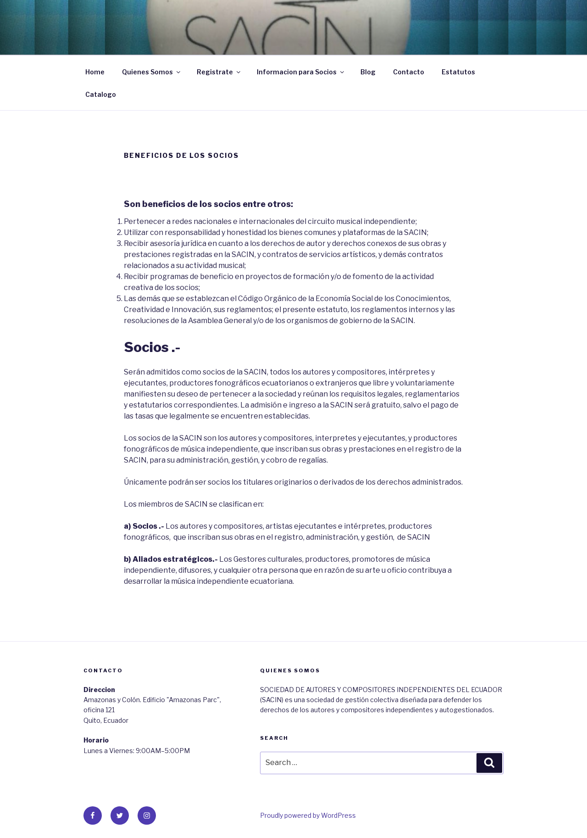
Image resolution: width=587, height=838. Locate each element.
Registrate (219, 72)
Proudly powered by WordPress (308, 815)
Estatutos (458, 72)
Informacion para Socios (301, 72)
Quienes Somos (152, 72)
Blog (368, 72)
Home (95, 72)
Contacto (408, 72)
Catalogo (100, 94)
